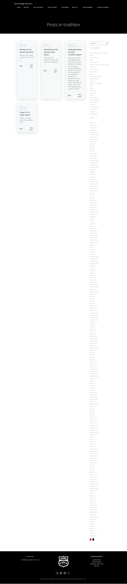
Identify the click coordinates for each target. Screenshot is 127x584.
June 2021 (92, 249)
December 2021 (94, 235)
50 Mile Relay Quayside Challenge (98, 53)
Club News (92, 67)
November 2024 (94, 163)
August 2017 (93, 350)
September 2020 (94, 264)
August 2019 (93, 294)
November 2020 (94, 259)
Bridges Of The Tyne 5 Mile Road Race (100, 65)
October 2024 (93, 165)
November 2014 (94, 428)
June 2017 (92, 355)
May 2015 (92, 414)
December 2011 (94, 510)
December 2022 (94, 210)
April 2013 (92, 472)
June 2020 (92, 271)
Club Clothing (53, 7)
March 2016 (93, 390)
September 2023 (94, 188)
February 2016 (93, 392)
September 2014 (94, 432)
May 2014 (92, 442)
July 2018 (92, 324)
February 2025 (93, 156)
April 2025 (92, 151)
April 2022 (92, 226)
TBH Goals (92, 104)
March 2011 (93, 531)
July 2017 (92, 353)
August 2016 (93, 378)
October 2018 (93, 317)
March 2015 (93, 418)
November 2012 (94, 484)
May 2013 (92, 470)
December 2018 (94, 313)
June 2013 (92, 467)
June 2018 (92, 327)
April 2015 (92, 416)
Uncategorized (93, 114)
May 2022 (92, 224)
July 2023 (92, 193)
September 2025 (94, 139)
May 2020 (92, 273)
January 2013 (93, 479)
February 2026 (93, 128)
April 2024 (92, 177)
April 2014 (92, 444)
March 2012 (93, 503)
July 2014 (92, 437)
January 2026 (93, 130)
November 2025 (94, 135)
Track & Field (93, 109)
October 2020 (93, 261)
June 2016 (92, 383)
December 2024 (94, 160)
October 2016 (93, 374)
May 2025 (92, 149)
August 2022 (93, 217)
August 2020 (93, 266)
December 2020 (94, 256)
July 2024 (92, 172)
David (46, 44)
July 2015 (92, 409)
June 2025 (92, 146)
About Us (75, 7)
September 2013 (94, 460)
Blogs (91, 60)
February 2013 (93, 477)
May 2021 (92, 252)
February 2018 (93, 336)
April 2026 (92, 123)
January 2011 (93, 535)
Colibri (84, 579)
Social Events (93, 102)
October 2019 (93, 289)
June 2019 (92, 299)
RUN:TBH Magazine (95, 100)
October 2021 (93, 240)
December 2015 (94, 397)
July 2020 (92, 268)
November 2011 (94, 512)
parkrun (92, 88)
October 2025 (93, 137)
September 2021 (94, 242)
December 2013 (94, 453)
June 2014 (92, 439)
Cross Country (93, 72)
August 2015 (93, 407)
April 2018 (92, 332)
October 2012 (93, 486)
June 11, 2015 (47, 46)
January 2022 (93, 233)
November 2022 (94, 212)
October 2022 (93, 214)
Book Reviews (93, 62)
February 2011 (93, 533)
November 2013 (94, 456)
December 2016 (94, 369)
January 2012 (93, 507)
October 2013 (93, 458)
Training (92, 112)
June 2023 (92, 196)
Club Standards (88, 7)
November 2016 (94, 371)
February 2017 (93, 364)
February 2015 (93, 421)
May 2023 (92, 198)
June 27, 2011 (23, 109)
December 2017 (94, 341)
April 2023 (92, 200)
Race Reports (93, 93)
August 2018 (93, 322)
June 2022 (92, 221)
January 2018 (93, 339)
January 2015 (93, 423)
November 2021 (94, 238)
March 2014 (93, 446)
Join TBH (27, 7)
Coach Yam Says (94, 69)
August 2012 (93, 491)
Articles (91, 55)
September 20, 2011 (73, 46)
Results (91, 95)
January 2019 (93, 310)
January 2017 (93, 367)
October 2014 (93, 430)
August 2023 (93, 191)
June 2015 (92, 411)
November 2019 (94, 287)
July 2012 (92, 493)
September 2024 (94, 167)
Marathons (92, 81)
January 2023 (93, 207)
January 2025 (93, 158)
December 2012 (94, 482)
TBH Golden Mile (94, 107)
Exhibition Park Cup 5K (95, 76)
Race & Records (39, 7)
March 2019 (93, 306)
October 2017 (93, 346)
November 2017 (94, 343)
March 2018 (93, 334)
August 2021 (93, 245)
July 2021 (92, 247)
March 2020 (93, 278)
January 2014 (93, 451)
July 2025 (92, 144)
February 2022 (93, 231)
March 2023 (93, 203)
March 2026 (93, 125)
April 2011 (92, 528)
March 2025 (93, 153)
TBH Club (23, 44)
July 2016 (92, 381)
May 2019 (92, 301)
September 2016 (94, 376)
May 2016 (92, 385)
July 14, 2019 (23, 46)
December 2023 (94, 181)
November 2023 (94, 184)
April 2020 (92, 275)
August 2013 (93, 463)
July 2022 (92, 219)
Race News (93, 90)
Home (18, 7)
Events (91, 74)
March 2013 (93, 475)
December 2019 (94, 285)
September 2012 (94, 489)
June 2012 (92, 496)
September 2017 (94, 348)
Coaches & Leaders (103, 7)
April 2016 (92, 388)
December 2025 (94, 132)
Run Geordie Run (94, 97)
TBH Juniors (65, 7)
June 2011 (92, 524)
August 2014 (93, 435)
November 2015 (94, 399)
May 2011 (92, 526)
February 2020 (93, 280)
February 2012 (93, 505)
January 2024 (93, 179)
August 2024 (93, 170)
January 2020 (93, 282)
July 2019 (92, 296)
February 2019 (93, 308)
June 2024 (92, 174)
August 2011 (93, 519)
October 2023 (93, 186)
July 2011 (92, 521)
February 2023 (93, 205)
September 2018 (94, 320)
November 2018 (94, 315)
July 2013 (92, 465)
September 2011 (94, 517)
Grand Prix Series (94, 79)
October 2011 (93, 514)
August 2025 (93, 142)
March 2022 (93, 228)
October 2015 (93, 402)
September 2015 (94, 404)
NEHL (91, 86)
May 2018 (92, 329)
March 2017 (93, 362)
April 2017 (92, 360)
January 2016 (93, 395)
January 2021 (93, 254)
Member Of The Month (96, 83)
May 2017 (92, 357)
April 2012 (92, 500)
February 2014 (93, 449)
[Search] (107, 43)
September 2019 (94, 292)
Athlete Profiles (94, 58)
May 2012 (92, 498)
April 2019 (92, 303)
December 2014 (94, 425)
